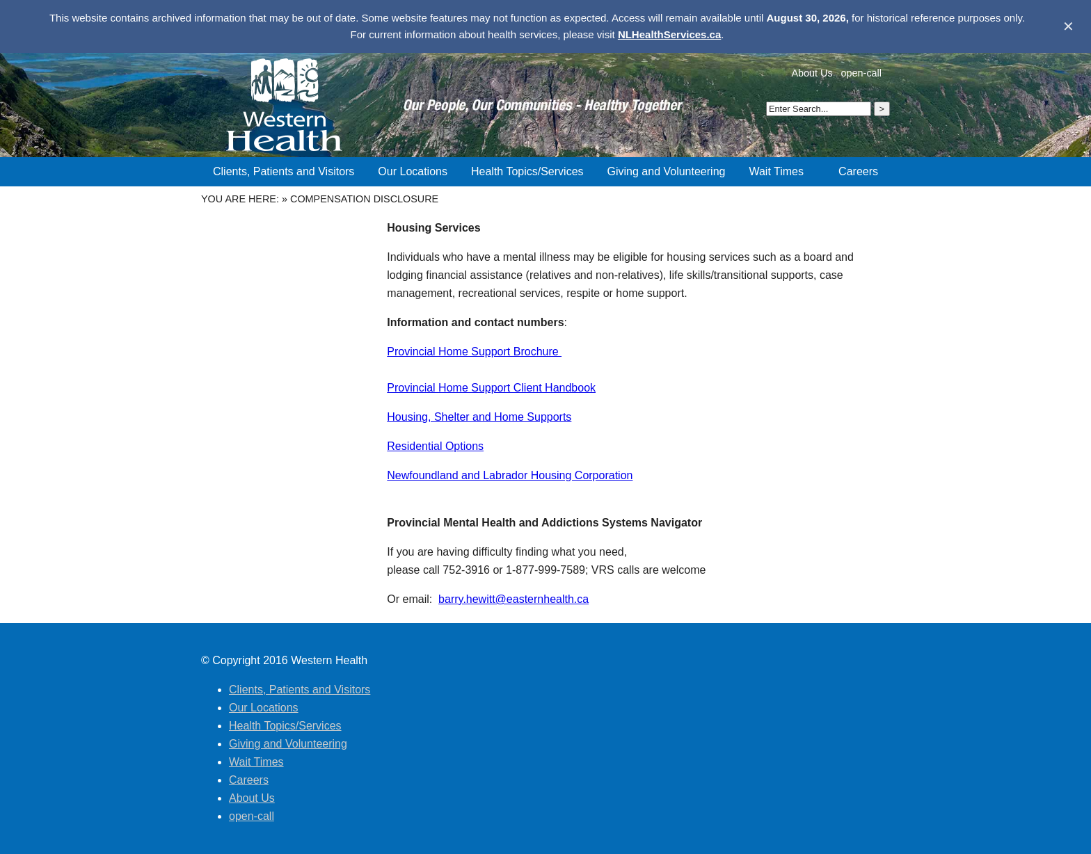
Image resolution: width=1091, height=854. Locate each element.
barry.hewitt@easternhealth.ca (513, 599)
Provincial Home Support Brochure (474, 351)
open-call (861, 73)
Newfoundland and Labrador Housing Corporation (509, 475)
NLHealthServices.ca (669, 34)
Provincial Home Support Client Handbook (491, 388)
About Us (811, 73)
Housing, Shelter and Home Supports (479, 417)
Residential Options (435, 446)
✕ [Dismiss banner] (1068, 26)
